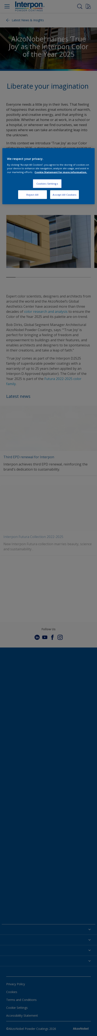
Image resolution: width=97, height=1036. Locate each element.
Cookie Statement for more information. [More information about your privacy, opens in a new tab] (61, 172)
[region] (48, 176)
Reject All (32, 194)
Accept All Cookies (64, 194)
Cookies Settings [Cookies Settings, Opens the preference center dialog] (47, 183)
